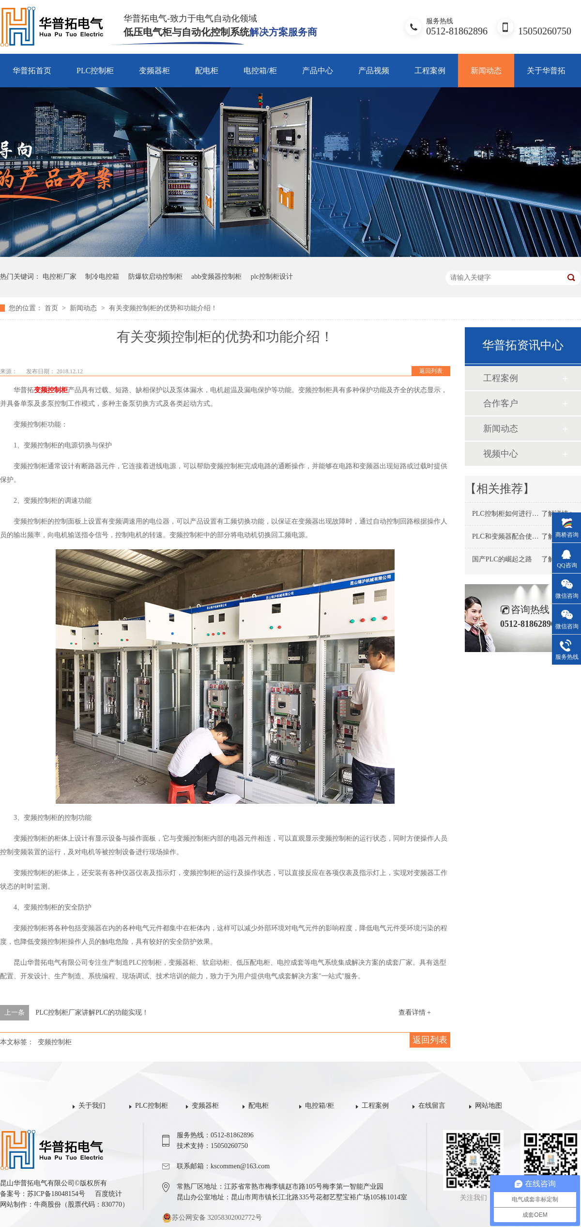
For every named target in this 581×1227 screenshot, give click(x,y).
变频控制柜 (51, 390)
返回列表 (431, 370)
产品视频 (373, 70)
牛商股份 (47, 1204)
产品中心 (317, 70)
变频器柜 (154, 70)
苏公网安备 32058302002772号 (212, 1218)
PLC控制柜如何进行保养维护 (515, 513)
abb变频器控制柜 (216, 276)
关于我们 (92, 1105)
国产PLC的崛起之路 (502, 559)
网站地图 (488, 1105)
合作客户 (500, 403)
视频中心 (500, 454)
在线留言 (431, 1105)
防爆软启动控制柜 (155, 276)
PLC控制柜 (95, 70)
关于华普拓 (546, 70)
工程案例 (429, 70)
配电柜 (206, 70)
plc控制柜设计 (272, 276)
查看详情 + (414, 1012)
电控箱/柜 (260, 70)
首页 (52, 308)
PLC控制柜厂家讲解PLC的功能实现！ (92, 1012)
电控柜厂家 (59, 276)
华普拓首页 (32, 70)
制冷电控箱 (102, 276)
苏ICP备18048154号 (56, 1193)
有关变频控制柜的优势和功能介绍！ (163, 308)
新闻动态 (486, 70)
